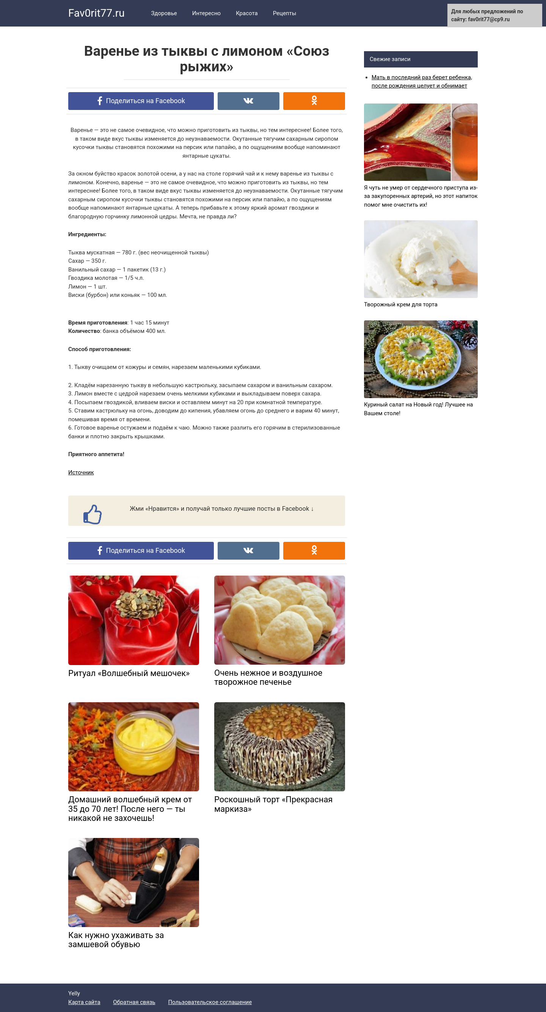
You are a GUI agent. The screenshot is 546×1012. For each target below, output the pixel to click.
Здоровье (164, 13)
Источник (81, 472)
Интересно (206, 13)
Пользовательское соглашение (210, 1002)
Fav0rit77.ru (96, 13)
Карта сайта (84, 1002)
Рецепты (285, 13)
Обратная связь (134, 1002)
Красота (247, 13)
